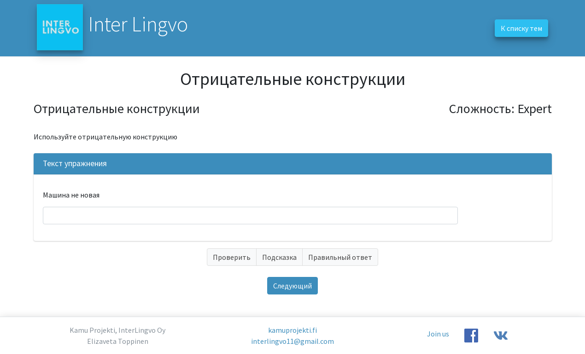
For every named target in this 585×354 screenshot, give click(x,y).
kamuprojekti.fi (292, 330)
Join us (438, 333)
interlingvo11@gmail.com (292, 341)
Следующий (292, 285)
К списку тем (521, 28)
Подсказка (279, 257)
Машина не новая (71, 194)
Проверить (232, 257)
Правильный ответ (340, 257)
